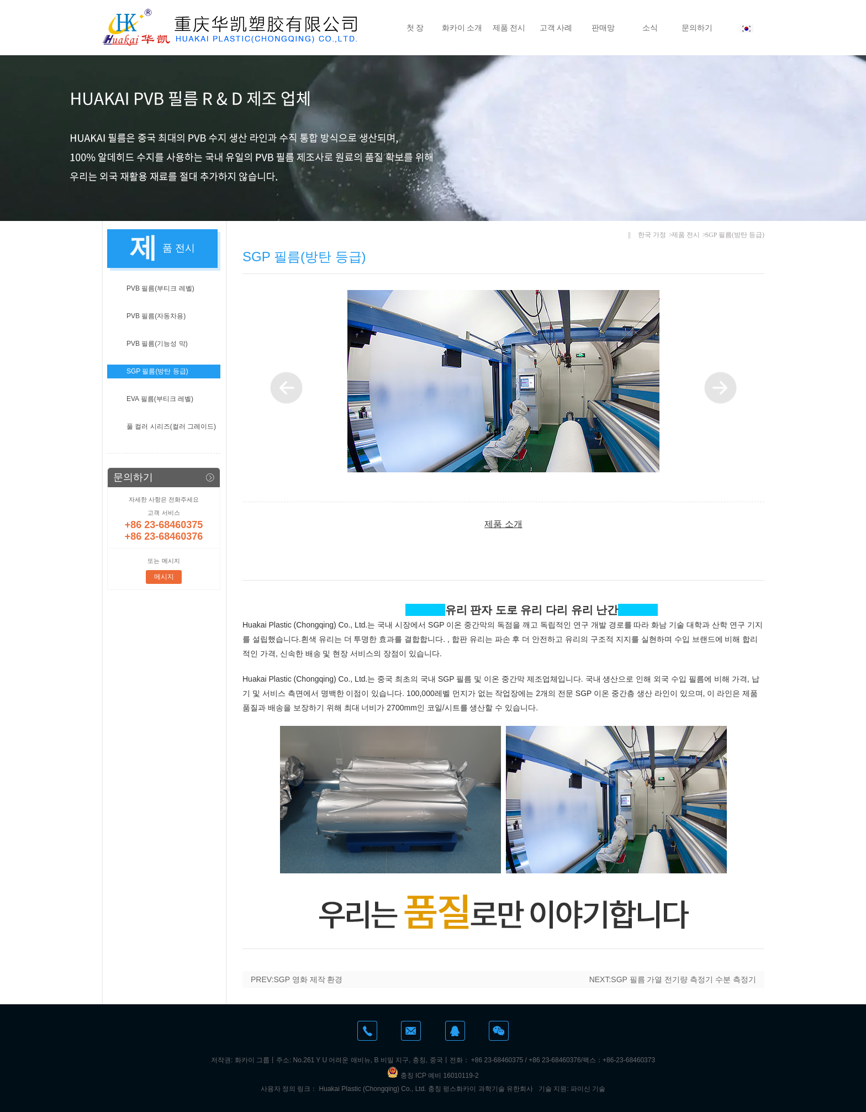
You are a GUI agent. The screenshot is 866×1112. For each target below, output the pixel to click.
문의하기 (697, 27)
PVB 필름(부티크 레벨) (160, 288)
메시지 (164, 577)
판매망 (603, 27)
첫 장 (415, 27)
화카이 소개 (462, 27)
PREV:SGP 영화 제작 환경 (296, 979)
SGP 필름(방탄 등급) (157, 371)
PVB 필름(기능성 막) (157, 343)
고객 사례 (556, 27)
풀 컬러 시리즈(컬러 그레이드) (171, 426)
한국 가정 (652, 235)
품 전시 (178, 248)
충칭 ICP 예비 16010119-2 (432, 1075)
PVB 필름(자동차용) (156, 316)
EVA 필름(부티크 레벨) (159, 399)
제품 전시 (509, 27)
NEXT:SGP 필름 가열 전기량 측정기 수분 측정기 (672, 979)
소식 (650, 27)
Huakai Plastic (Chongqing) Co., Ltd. (372, 1089)
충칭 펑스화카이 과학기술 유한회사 (480, 1089)
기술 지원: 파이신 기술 (571, 1089)
